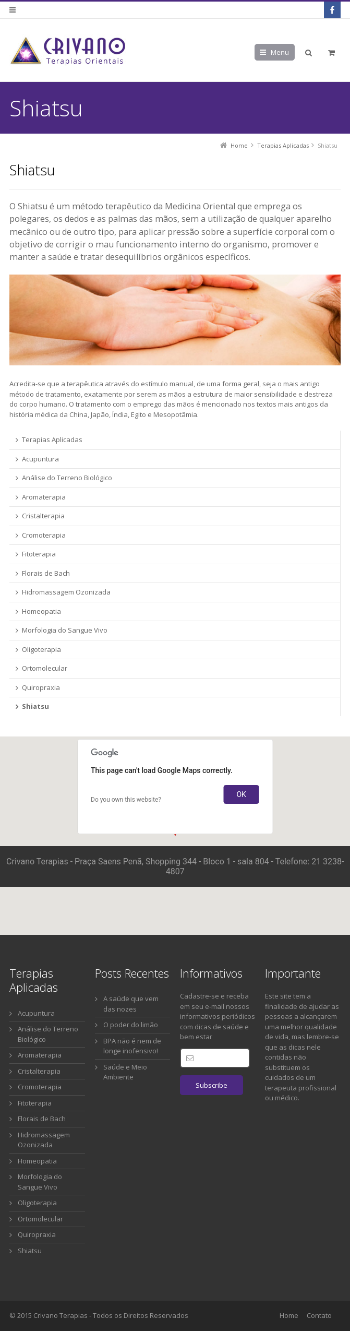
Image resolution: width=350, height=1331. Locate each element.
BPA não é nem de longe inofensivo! (132, 1046)
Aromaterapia (40, 1055)
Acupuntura (36, 1013)
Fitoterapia (35, 1103)
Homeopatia (37, 1161)
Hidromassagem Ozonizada (44, 1140)
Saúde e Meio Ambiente (125, 1072)
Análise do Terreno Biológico (48, 1034)
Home (289, 1315)
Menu (280, 52)
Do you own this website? (126, 799)
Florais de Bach (42, 1118)
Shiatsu (30, 1250)
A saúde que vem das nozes (131, 1004)
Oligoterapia (37, 1202)
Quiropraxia (37, 1234)
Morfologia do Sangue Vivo (40, 1182)
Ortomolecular (40, 1218)
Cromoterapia (40, 1086)
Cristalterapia (39, 1071)
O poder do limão (130, 1024)
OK (241, 794)
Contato (319, 1315)
